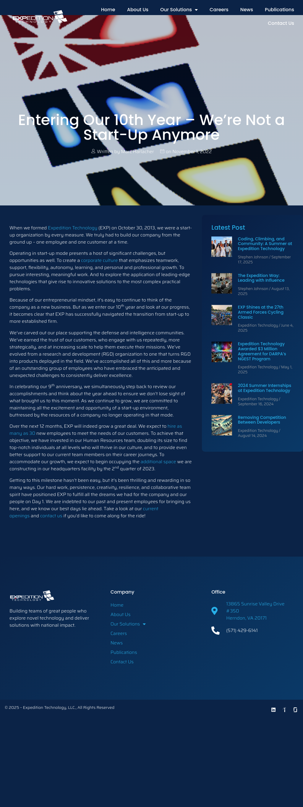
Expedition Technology (72, 227)
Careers (219, 9)
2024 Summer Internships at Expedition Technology (264, 388)
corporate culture (99, 260)
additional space (158, 461)
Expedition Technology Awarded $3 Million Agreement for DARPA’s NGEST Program (262, 351)
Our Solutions (179, 9)
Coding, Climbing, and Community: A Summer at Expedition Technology (265, 244)
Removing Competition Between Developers (262, 419)
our (138, 508)
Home (108, 9)
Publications (279, 9)
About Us (137, 9)
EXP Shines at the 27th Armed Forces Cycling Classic (260, 312)
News (246, 9)
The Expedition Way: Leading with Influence (261, 278)
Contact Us (281, 23)
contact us (51, 515)
